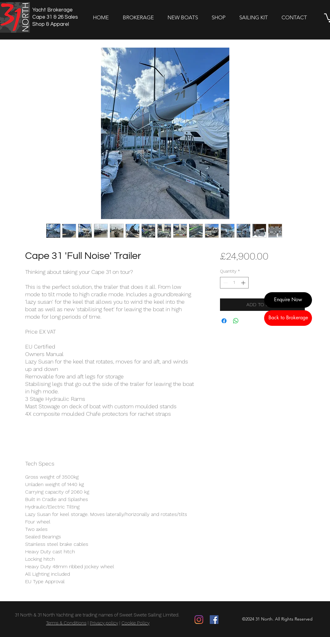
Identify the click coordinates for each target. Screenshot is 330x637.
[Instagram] (199, 619)
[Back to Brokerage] (288, 318)
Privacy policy (104, 623)
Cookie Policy (135, 623)
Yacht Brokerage (52, 10)
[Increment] (244, 282)
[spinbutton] (234, 282)
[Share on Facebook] (224, 321)
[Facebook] (214, 619)
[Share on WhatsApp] (236, 321)
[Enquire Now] (288, 300)
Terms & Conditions (66, 623)
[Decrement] (225, 282)
